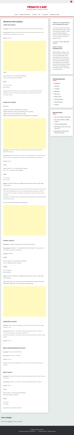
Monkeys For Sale (54, 14)
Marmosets (57, 94)
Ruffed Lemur (57, 96)
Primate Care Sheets (25, 14)
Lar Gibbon (57, 88)
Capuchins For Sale (58, 41)
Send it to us (66, 34)
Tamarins (56, 104)
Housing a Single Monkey (60, 124)
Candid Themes (51, 431)
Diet (39, 14)
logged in (10, 421)
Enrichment (45, 14)
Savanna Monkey (58, 99)
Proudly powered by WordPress (27, 431)
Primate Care (37, 7)
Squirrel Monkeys (58, 102)
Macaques (57, 91)
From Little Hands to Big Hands (62, 117)
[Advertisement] (24, 56)
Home (16, 14)
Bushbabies (57, 83)
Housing (34, 14)
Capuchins (57, 86)
